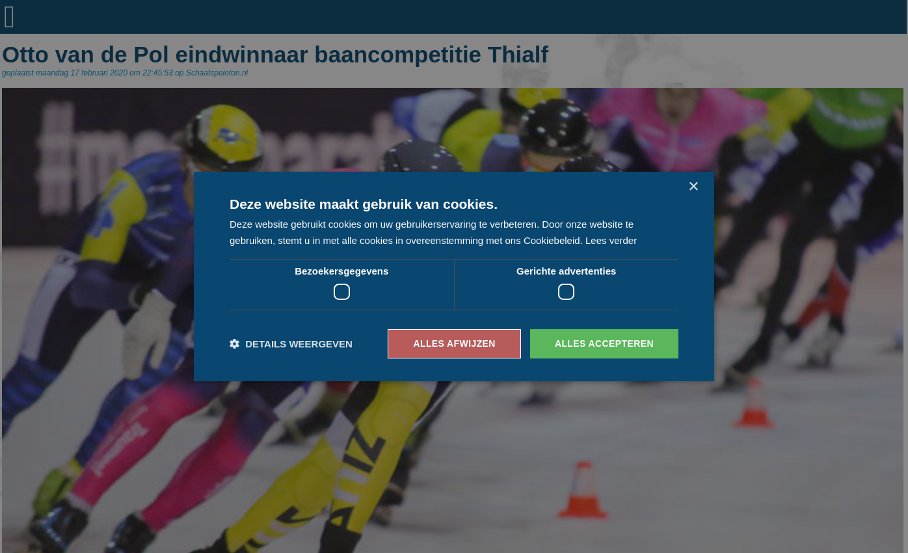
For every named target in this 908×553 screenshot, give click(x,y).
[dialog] (454, 276)
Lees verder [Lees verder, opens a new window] (611, 240)
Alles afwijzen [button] (454, 343)
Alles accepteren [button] (604, 343)
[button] (291, 344)
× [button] (693, 187)
